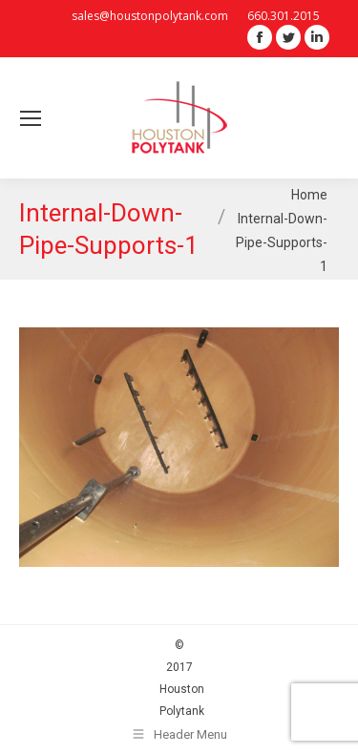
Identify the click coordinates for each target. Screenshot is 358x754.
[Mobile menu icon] (30, 118)
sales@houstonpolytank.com (150, 16)
